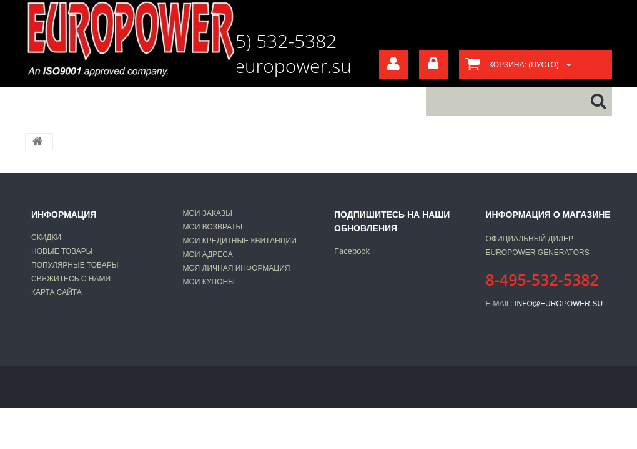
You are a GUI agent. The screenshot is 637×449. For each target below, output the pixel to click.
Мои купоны (209, 282)
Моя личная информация (236, 268)
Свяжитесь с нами (71, 278)
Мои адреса (208, 254)
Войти (433, 64)
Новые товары (61, 251)
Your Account (393, 64)
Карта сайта (56, 292)
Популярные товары (74, 265)
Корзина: (524, 64)
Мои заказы (207, 213)
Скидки (46, 237)
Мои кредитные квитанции (240, 240)
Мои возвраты (213, 227)
